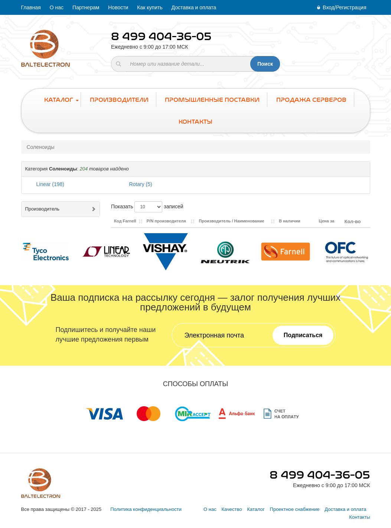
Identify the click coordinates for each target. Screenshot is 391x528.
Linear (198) (50, 184)
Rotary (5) (140, 184)
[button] (196, 169)
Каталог (255, 509)
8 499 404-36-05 (161, 36)
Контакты (359, 517)
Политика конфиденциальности (146, 509)
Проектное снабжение (295, 509)
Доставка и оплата (194, 7)
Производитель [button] (42, 209)
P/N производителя (166, 221)
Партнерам (85, 7)
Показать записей (147, 206)
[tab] (196, 169)
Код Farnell (125, 221)
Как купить (149, 7)
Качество (232, 509)
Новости (118, 7)
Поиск (265, 64)
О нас (56, 7)
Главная (31, 7)
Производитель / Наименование (231, 221)
